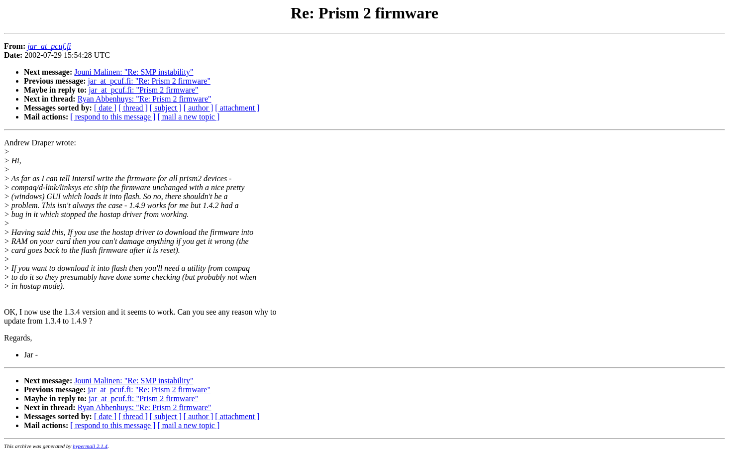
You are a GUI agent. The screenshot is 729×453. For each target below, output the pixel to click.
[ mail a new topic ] (188, 117)
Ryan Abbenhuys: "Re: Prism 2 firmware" (144, 99)
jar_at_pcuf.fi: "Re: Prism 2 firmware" (149, 81)
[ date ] (105, 108)
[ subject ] (166, 108)
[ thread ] (133, 108)
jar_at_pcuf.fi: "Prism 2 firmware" (143, 90)
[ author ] (198, 108)
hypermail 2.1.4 (90, 446)
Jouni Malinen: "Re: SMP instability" (133, 72)
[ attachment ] (237, 108)
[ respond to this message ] (112, 117)
